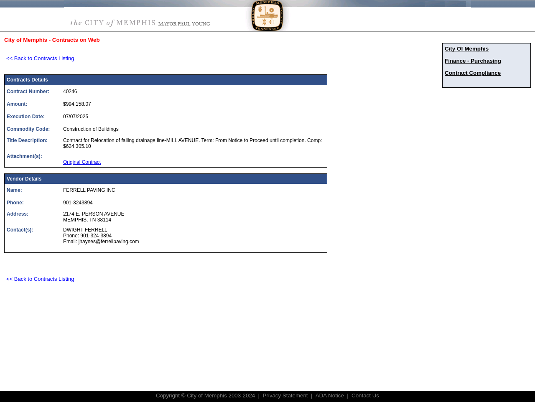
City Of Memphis (467, 49)
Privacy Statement (285, 395)
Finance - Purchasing (473, 61)
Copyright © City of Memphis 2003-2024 (205, 395)
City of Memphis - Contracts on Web (52, 40)
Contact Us (365, 395)
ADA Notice (330, 395)
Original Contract (82, 162)
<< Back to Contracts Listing (40, 58)
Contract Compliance (473, 73)
